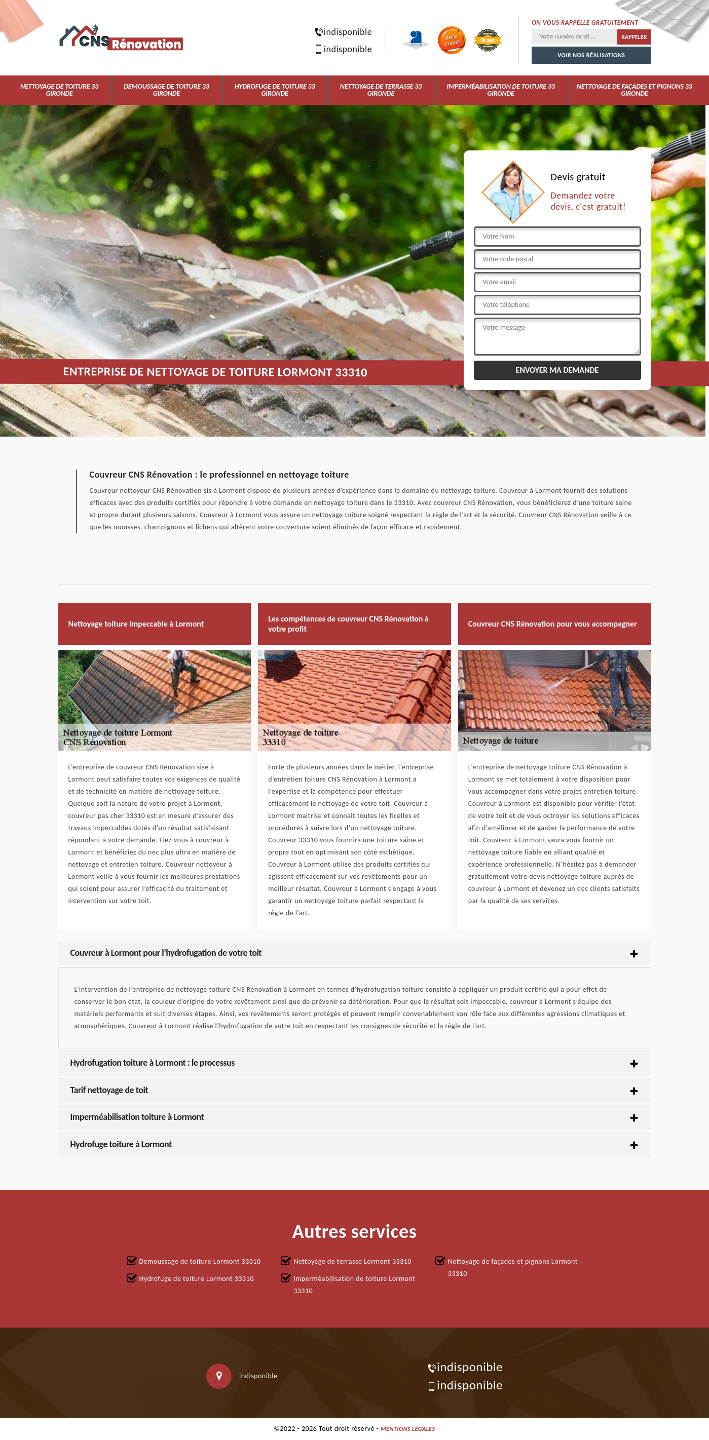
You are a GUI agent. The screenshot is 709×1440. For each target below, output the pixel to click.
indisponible (343, 31)
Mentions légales (408, 1428)
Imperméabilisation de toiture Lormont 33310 (354, 1284)
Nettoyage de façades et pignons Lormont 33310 (513, 1267)
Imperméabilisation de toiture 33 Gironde (500, 90)
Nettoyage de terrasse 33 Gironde (381, 90)
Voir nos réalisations (591, 55)
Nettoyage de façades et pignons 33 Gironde (634, 90)
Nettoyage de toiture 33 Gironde (59, 90)
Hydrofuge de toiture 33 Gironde (275, 90)
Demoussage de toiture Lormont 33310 (200, 1261)
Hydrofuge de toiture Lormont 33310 (196, 1278)
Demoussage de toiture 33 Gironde (166, 90)
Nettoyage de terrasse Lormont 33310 (352, 1261)
